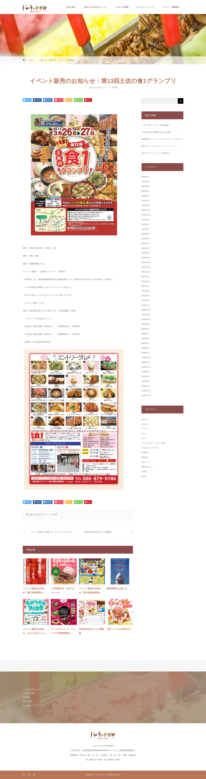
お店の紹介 (71, 7)
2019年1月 (145, 386)
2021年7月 (145, 286)
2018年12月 (145, 391)
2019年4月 (145, 376)
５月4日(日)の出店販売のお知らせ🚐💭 (156, 132)
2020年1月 (145, 353)
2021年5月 (145, 296)
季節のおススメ (147, 467)
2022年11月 (145, 210)
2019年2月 (145, 381)
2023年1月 (145, 201)
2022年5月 (145, 239)
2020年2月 (145, 348)
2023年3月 (145, 191)
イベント (107, 87)
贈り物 (144, 476)
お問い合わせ (28, 701)
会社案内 (26, 697)
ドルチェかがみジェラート (33, 689)
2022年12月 (145, 205)
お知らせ (100, 87)
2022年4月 (145, 243)
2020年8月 (145, 329)
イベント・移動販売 (170, 7)
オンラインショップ (145, 7)
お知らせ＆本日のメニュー (95, 7)
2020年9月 (145, 324)
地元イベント (146, 462)
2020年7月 (145, 334)
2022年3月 (145, 248)
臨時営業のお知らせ (117, 588)
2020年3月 (145, 343)
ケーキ (144, 438)
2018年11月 (145, 395)
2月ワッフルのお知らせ (119, 629)
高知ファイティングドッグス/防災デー (155, 153)
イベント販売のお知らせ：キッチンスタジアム (51, 532)
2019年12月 (145, 357)
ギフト (144, 434)
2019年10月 (145, 367)
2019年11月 (145, 362)
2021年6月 (145, 291)
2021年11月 (145, 267)
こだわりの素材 (122, 7)
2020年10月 (145, 319)
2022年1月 (145, 258)
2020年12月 (145, 310)
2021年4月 (145, 300)
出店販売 (144, 453)
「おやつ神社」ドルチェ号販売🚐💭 (155, 125)
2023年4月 (145, 186)
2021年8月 (145, 281)
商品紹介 (144, 457)
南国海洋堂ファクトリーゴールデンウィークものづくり (162, 139)
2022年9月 (145, 220)
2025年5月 (145, 177)
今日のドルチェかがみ (149, 448)
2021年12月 (145, 262)
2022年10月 (145, 215)
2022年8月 (145, 224)
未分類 (114, 87)
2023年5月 (145, 182)
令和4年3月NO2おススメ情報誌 (97, 532)
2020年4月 (145, 338)
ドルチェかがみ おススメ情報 (153, 443)
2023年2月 (145, 196)
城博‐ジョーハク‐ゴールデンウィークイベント (158, 146)
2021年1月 (145, 305)
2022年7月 (145, 229)
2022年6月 (145, 234)
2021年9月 (145, 277)
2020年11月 (145, 315)
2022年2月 (145, 253)
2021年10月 (145, 272)
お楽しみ (92, 87)
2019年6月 (145, 372)
